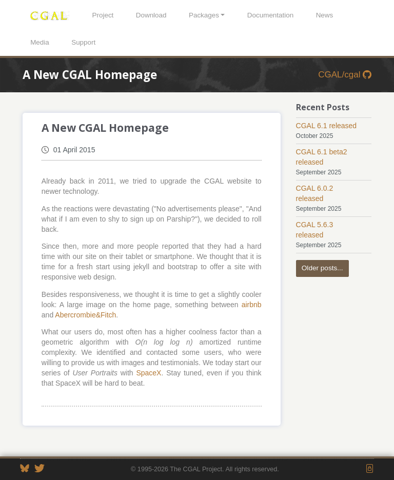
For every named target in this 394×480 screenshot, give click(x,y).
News (324, 15)
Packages (204, 15)
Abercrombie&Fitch (85, 315)
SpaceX (148, 373)
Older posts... (322, 268)
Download (151, 15)
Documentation (270, 15)
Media (39, 42)
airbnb (252, 305)
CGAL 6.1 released (326, 126)
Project (103, 15)
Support (83, 42)
